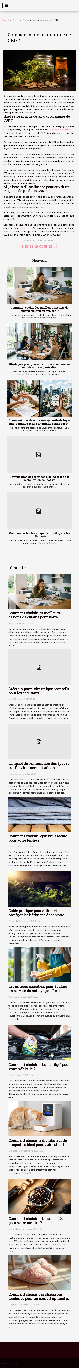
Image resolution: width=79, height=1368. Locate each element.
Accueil (5, 20)
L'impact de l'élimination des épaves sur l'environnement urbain (38, 765)
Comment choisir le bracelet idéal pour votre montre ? (36, 1220)
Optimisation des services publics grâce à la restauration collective (40, 478)
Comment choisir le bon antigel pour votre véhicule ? (39, 1066)
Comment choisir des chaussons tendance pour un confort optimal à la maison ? (38, 1298)
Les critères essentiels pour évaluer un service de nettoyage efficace (37, 988)
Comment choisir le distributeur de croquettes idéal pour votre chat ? (37, 1142)
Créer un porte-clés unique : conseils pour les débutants (39, 534)
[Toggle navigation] (6, 5)
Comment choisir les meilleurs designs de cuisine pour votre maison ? (39, 309)
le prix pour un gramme (61, 129)
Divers (15, 20)
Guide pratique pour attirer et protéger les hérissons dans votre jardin (36, 914)
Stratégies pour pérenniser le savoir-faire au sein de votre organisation (39, 365)
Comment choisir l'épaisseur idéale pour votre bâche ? (37, 838)
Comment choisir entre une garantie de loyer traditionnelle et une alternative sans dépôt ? (39, 422)
